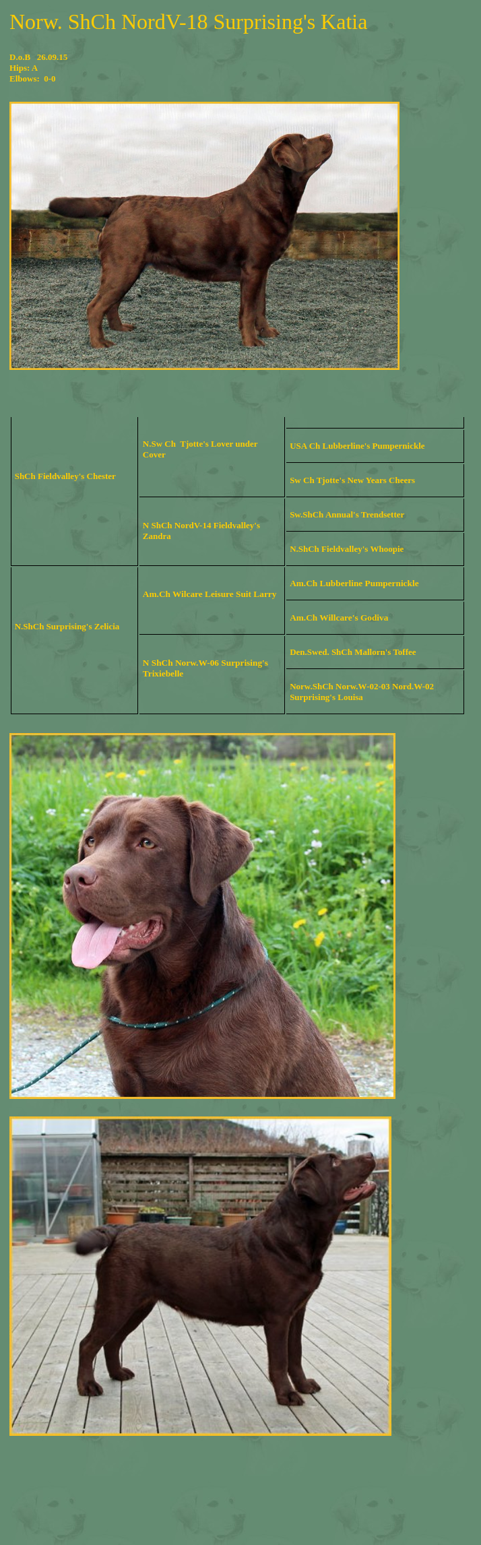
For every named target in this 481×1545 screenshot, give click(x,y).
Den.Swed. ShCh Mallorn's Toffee (353, 652)
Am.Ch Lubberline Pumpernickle (354, 583)
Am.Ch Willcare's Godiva (339, 617)
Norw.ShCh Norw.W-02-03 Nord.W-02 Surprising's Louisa (362, 691)
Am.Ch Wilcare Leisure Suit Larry (210, 594)
